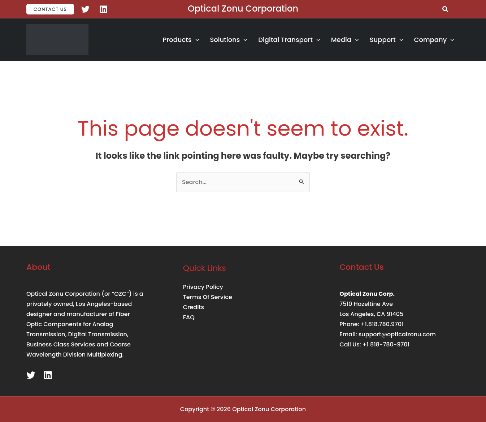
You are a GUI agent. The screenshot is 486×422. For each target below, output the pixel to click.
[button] (50, 9)
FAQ (189, 317)
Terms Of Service (207, 297)
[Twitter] (85, 9)
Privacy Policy (203, 287)
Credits (193, 307)
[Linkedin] (103, 9)
